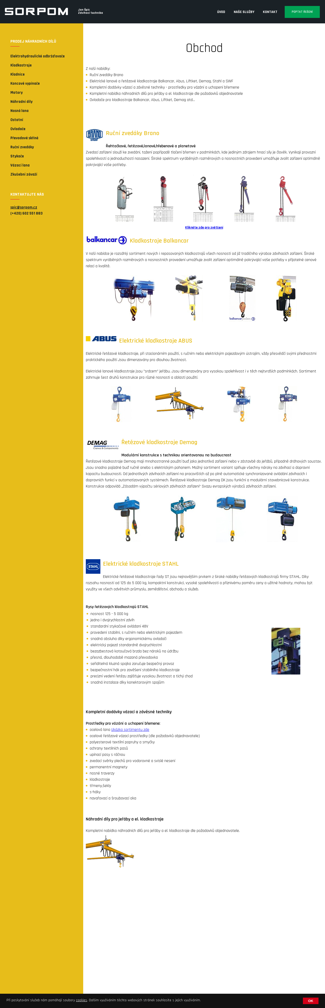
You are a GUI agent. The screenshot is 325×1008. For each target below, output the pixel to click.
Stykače (17, 156)
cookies (81, 1000)
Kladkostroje (21, 65)
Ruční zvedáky (22, 147)
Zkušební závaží (23, 174)
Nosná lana (19, 110)
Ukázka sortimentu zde (130, 729)
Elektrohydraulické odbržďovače (37, 56)
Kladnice (17, 74)
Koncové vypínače (25, 83)
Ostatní (16, 119)
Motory (16, 92)
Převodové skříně (24, 138)
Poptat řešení (302, 12)
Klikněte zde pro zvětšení (204, 227)
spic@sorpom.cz (23, 207)
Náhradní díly (21, 101)
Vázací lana (20, 165)
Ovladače (17, 128)
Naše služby (244, 12)
